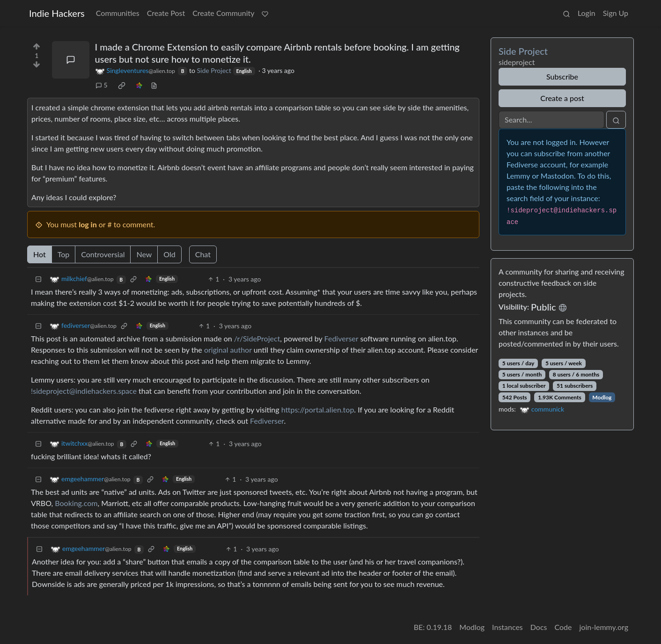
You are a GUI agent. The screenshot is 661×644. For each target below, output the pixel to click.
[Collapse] (38, 279)
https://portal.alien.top (317, 409)
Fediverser (341, 338)
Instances (507, 626)
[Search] (551, 120)
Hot (39, 254)
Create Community (223, 12)
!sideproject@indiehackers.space (84, 390)
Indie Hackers (57, 13)
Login (586, 12)
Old (169, 254)
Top (64, 254)
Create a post (562, 98)
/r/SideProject (257, 338)
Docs (538, 626)
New (144, 254)
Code (563, 626)
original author (228, 349)
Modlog (601, 397)
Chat (203, 254)
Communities (118, 12)
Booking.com (76, 503)
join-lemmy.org (604, 626)
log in (88, 224)
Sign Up (615, 12)
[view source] (154, 85)
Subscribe (562, 76)
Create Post (166, 12)
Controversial (103, 254)
